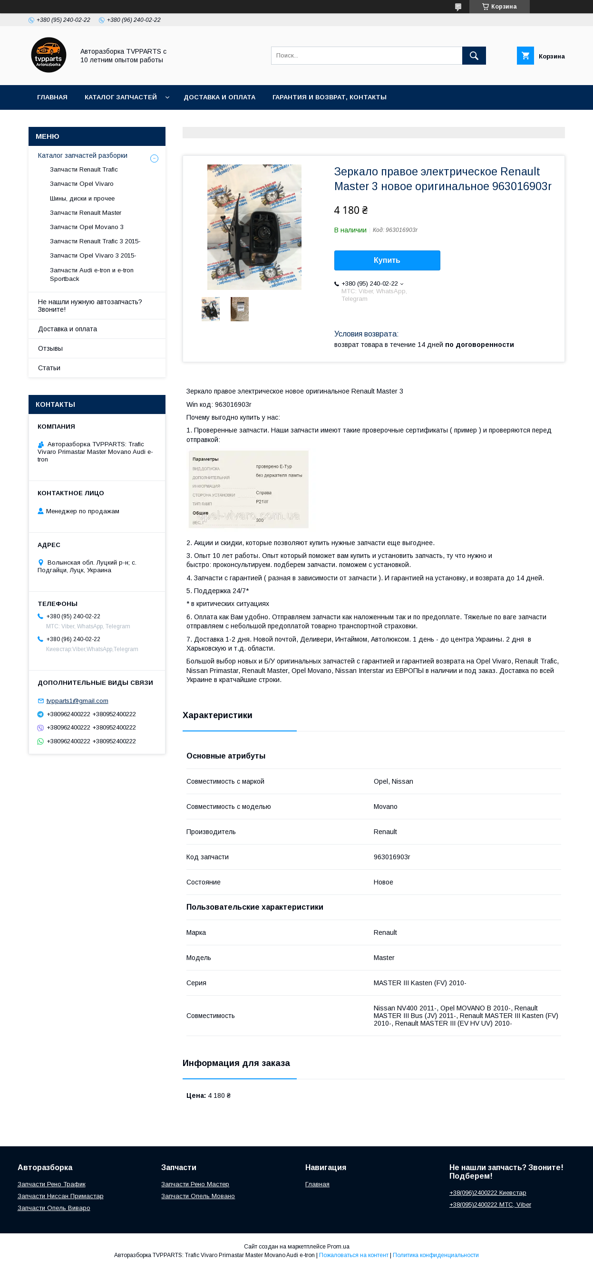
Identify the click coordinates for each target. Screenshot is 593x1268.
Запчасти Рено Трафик (52, 1184)
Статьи (49, 368)
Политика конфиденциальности (436, 1255)
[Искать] (474, 56)
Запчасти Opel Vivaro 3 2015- (93, 255)
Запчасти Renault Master (85, 212)
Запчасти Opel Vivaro (82, 183)
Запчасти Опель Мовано (198, 1196)
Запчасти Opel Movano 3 (87, 227)
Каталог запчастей (121, 97)
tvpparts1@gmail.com (77, 700)
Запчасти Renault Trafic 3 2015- (95, 241)
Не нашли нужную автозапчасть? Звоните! (90, 305)
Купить (387, 260)
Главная (52, 97)
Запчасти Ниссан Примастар (61, 1196)
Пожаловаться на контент (354, 1255)
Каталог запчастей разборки (82, 155)
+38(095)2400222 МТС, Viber (490, 1204)
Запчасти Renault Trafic (84, 169)
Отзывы (50, 348)
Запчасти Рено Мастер (195, 1184)
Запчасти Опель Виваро (54, 1207)
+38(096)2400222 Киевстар (487, 1192)
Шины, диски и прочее (82, 198)
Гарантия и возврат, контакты (329, 97)
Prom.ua (338, 1246)
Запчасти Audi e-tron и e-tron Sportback (92, 274)
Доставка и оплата (219, 97)
